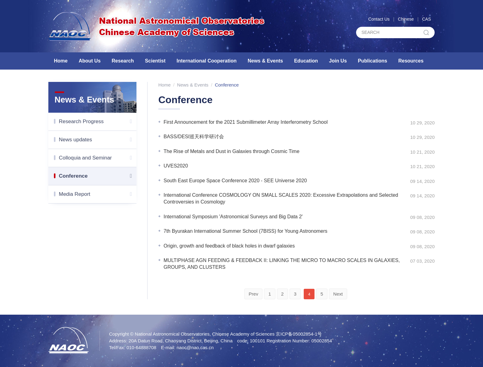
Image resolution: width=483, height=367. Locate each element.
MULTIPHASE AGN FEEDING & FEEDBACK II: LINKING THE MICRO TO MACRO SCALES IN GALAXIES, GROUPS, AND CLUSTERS (282, 264)
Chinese (406, 19)
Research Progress (97, 122)
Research (123, 60)
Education (306, 60)
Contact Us (379, 19)
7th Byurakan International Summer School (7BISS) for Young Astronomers (245, 231)
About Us (89, 60)
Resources (411, 60)
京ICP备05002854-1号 (299, 334)
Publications (372, 60)
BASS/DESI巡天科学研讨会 (194, 136)
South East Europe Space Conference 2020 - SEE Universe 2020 (235, 180)
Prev (253, 293)
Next (338, 293)
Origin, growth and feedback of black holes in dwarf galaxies (229, 245)
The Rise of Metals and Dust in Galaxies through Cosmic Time (231, 151)
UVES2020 (176, 165)
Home (60, 60)
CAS (426, 19)
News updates (97, 140)
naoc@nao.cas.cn (195, 347)
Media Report (97, 194)
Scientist (155, 60)
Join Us (338, 60)
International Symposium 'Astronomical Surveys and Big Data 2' (233, 216)
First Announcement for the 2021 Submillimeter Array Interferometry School (246, 122)
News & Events (265, 60)
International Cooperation (207, 60)
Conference (97, 176)
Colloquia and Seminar (97, 158)
